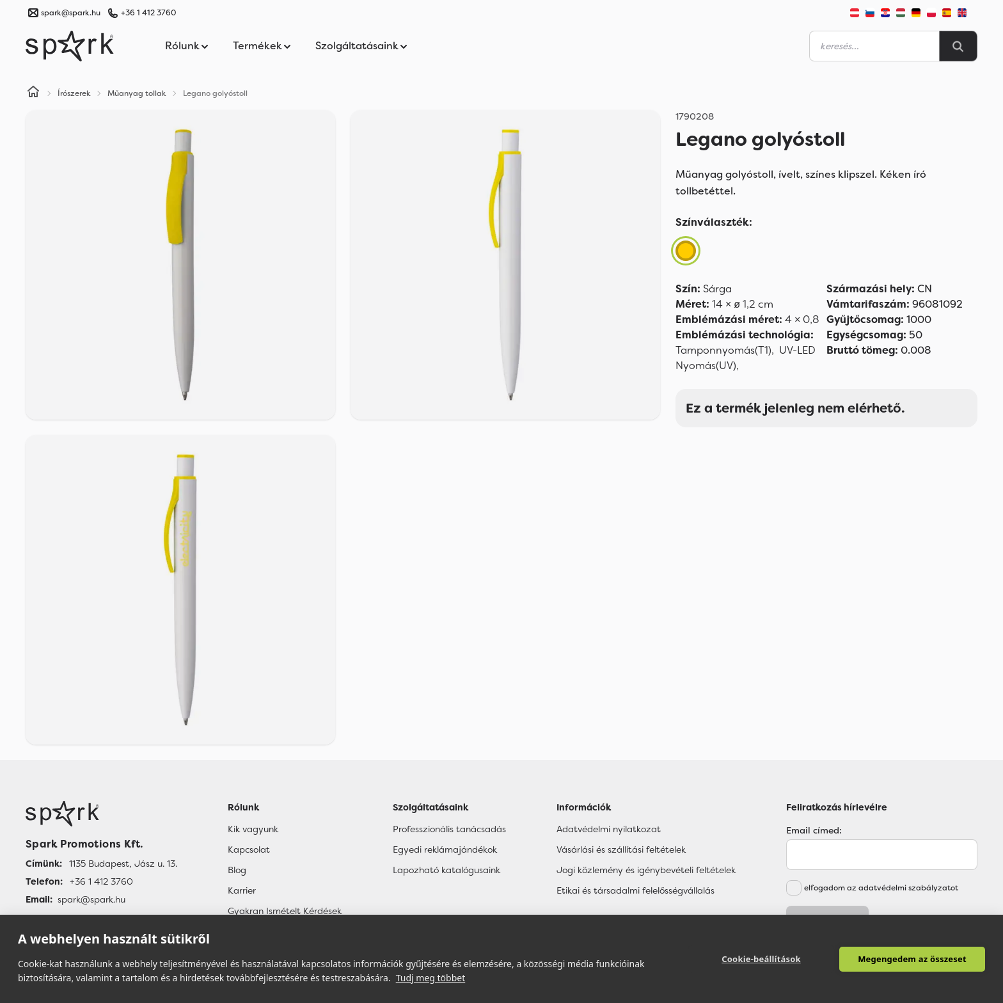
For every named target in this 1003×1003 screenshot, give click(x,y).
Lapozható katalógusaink (446, 870)
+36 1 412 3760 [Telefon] (101, 881)
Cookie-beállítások (761, 959)
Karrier (242, 890)
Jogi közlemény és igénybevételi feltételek (646, 870)
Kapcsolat (249, 849)
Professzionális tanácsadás (449, 829)
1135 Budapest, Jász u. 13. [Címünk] (123, 863)
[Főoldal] (101, 813)
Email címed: (814, 830)
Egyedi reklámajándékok (445, 849)
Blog (237, 870)
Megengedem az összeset (912, 959)
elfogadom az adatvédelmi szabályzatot (881, 888)
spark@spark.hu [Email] (91, 899)
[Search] (958, 46)
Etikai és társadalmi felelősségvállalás (636, 890)
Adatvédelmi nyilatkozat (609, 829)
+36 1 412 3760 (148, 13)
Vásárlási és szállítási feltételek (621, 849)
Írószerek (74, 93)
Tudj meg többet (431, 978)
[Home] (33, 93)
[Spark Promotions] (70, 46)
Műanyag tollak (136, 93)
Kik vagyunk (253, 829)
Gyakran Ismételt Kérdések (285, 911)
